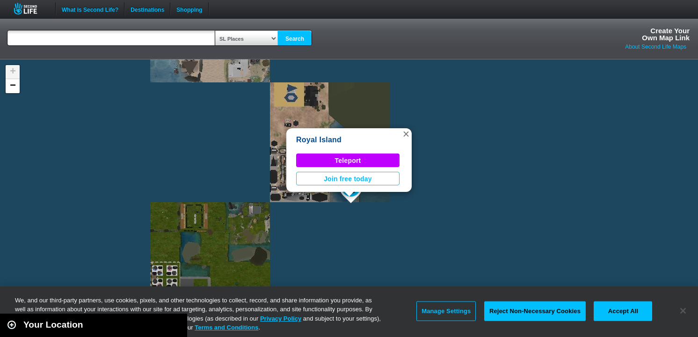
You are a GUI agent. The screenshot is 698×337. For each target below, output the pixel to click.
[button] (406, 133)
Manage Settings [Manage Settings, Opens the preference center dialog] (446, 311)
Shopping (189, 9)
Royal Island (319, 140)
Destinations (147, 9)
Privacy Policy (280, 318)
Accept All (623, 311)
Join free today (348, 179)
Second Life (30, 8)
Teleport (348, 160)
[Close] (683, 310)
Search (294, 39)
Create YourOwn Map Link (666, 34)
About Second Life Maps (655, 47)
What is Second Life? (90, 9)
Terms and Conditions (226, 327)
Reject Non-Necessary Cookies (535, 311)
